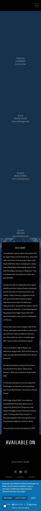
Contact (20, 477)
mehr (33, 498)
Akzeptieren (20, 498)
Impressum (14, 507)
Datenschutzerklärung (23, 507)
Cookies (8, 477)
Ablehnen (8, 498)
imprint (32, 477)
